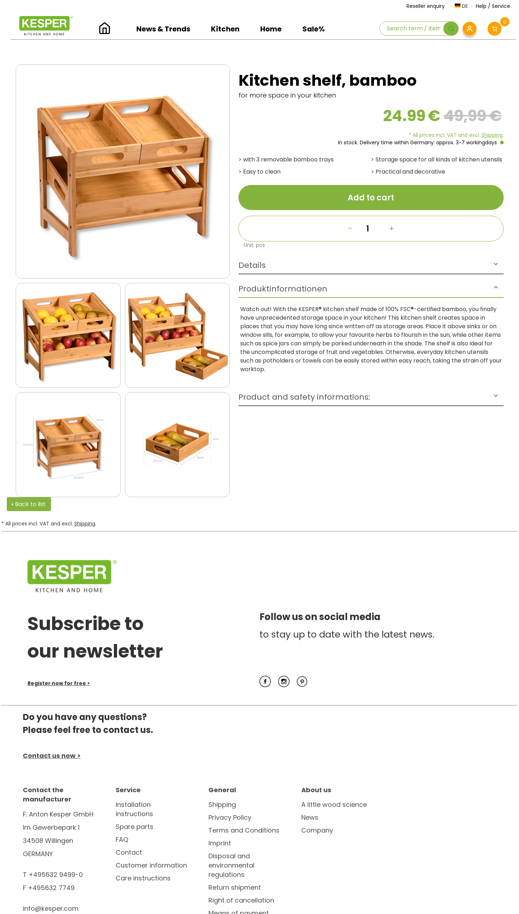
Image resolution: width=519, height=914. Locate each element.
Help (481, 6)
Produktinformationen (282, 288)
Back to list (30, 504)
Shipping (492, 135)
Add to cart (371, 197)
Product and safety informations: (304, 397)
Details (252, 265)
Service (501, 6)
